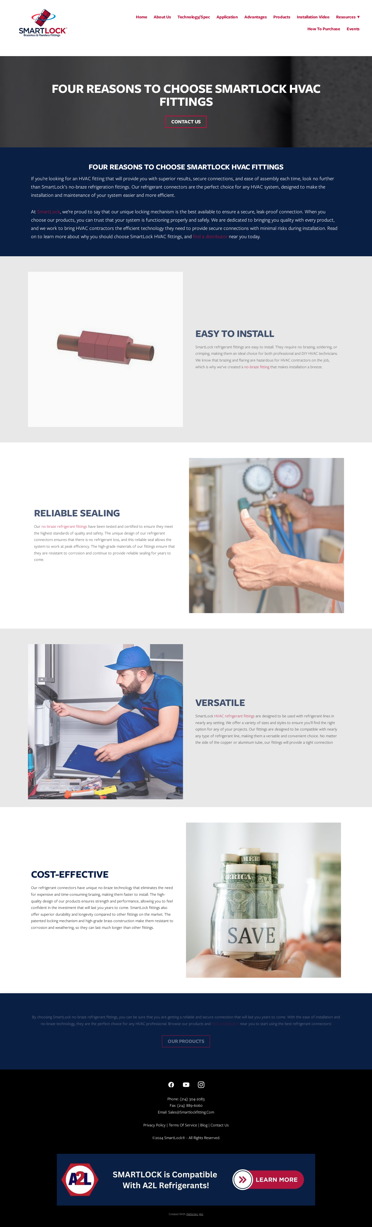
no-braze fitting (251, 367)
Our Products (186, 1041)
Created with (186, 1214)
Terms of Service (183, 1125)
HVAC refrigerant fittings (229, 716)
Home (141, 17)
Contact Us (186, 121)
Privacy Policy (154, 1125)
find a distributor (210, 236)
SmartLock (48, 211)
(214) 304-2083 (192, 1099)
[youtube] (186, 1085)
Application (227, 17)
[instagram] (201, 1085)
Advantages (255, 17)
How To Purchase (323, 29)
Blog (203, 1125)
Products (281, 17)
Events (353, 29)
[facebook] (171, 1085)
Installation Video (313, 17)
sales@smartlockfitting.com (191, 1112)
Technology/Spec (193, 17)
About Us (162, 17)
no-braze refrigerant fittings (69, 526)
